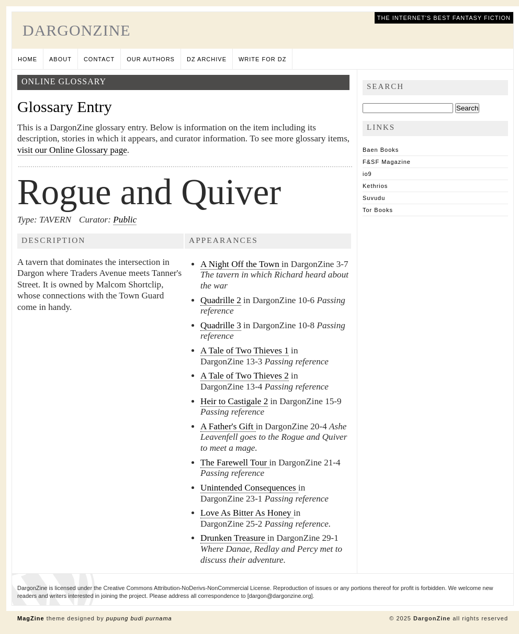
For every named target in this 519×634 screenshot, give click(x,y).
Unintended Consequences (249, 488)
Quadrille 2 (220, 300)
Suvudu (374, 198)
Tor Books (378, 210)
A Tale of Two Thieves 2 (244, 376)
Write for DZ (262, 59)
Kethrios (375, 186)
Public (125, 220)
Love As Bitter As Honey (247, 513)
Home (27, 59)
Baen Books (381, 150)
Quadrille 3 (220, 325)
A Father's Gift (228, 426)
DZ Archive (207, 59)
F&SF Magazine (387, 162)
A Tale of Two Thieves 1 (244, 350)
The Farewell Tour (234, 463)
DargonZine (76, 30)
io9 (367, 174)
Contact (99, 59)
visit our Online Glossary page (72, 150)
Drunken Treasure (233, 538)
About (60, 59)
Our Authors (151, 59)
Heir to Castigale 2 (234, 401)
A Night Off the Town (240, 264)
